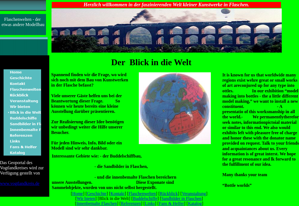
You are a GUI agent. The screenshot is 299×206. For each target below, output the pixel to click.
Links (150, 203)
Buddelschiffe (145, 198)
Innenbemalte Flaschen (96, 203)
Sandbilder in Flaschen (181, 198)
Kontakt (117, 193)
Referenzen (131, 203)
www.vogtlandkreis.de (19, 183)
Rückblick (169, 193)
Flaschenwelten (142, 193)
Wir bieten (86, 198)
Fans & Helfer (171, 203)
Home (77, 193)
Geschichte (97, 193)
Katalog (195, 203)
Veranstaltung (194, 193)
